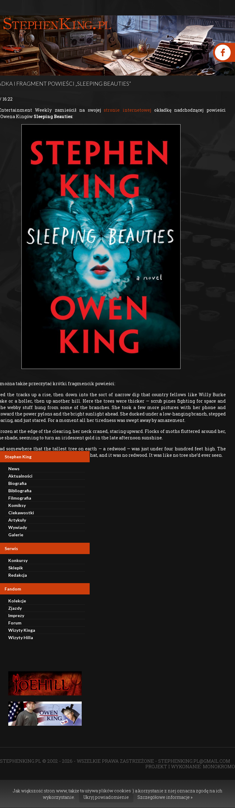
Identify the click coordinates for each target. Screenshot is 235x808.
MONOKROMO (219, 766)
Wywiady (17, 527)
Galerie (15, 534)
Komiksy (17, 505)
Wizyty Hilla (20, 637)
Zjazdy (15, 608)
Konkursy (18, 560)
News (14, 468)
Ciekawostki (21, 512)
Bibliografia (20, 490)
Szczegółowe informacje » (164, 797)
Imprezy (16, 615)
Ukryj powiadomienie (106, 797)
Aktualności (20, 475)
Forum (14, 622)
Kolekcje (17, 600)
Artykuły (17, 520)
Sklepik (15, 567)
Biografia (17, 483)
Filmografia (19, 498)
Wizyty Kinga (21, 630)
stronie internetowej (127, 110)
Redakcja (17, 575)
